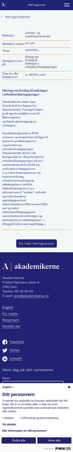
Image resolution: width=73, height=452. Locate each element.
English (7, 307)
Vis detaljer (9, 424)
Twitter (15, 350)
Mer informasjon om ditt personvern (24, 430)
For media (9, 313)
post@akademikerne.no (31, 296)
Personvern (10, 320)
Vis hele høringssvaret (36, 243)
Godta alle (18, 440)
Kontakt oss (11, 326)
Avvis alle (54, 440)
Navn (6, 378)
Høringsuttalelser (17, 17)
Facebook (17, 341)
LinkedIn (16, 358)
